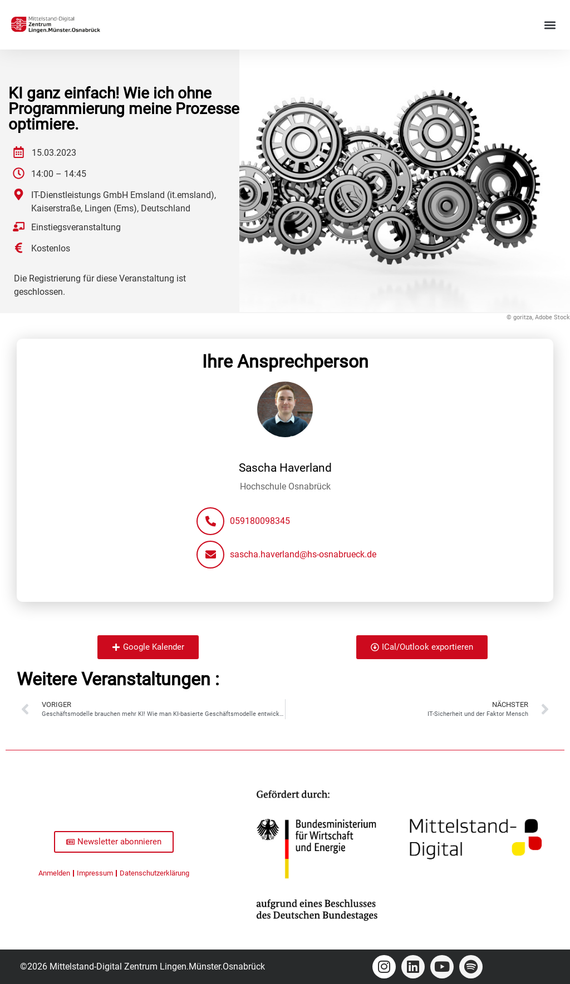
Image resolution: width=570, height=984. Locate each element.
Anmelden (54, 873)
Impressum (95, 873)
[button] (549, 25)
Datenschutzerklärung (154, 873)
